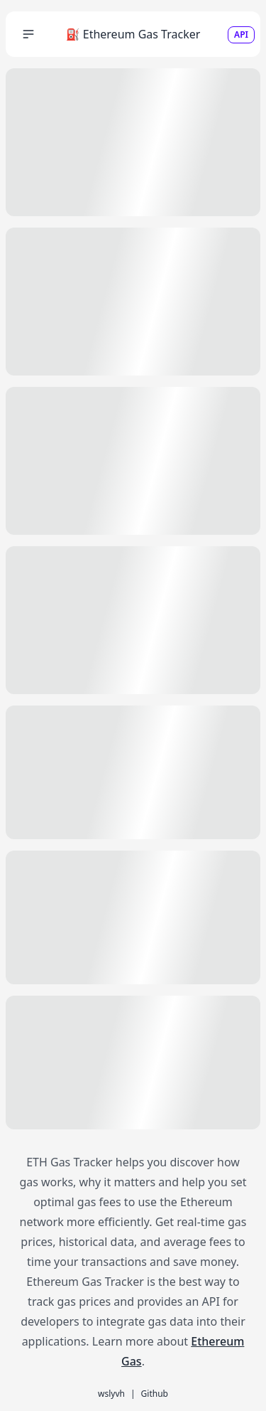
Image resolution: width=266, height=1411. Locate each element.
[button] (28, 34)
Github (154, 1394)
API (241, 34)
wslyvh (111, 1394)
